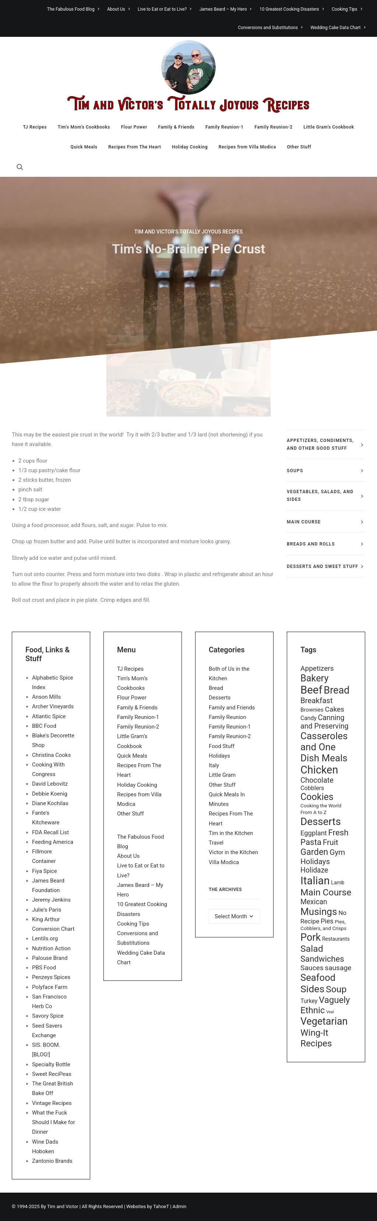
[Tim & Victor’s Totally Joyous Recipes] (188, 77)
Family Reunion (227, 717)
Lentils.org (45, 938)
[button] (20, 167)
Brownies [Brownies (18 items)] (312, 709)
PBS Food (44, 967)
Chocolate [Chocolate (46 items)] (317, 780)
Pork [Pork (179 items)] (310, 937)
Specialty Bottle (51, 1064)
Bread (216, 688)
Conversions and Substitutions (270, 27)
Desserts (219, 697)
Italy (214, 765)
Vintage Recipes (51, 1103)
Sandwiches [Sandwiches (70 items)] (322, 959)
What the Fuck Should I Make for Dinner (53, 1122)
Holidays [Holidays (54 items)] (315, 861)
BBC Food (44, 726)
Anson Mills (46, 697)
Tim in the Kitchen (231, 833)
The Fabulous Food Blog (73, 9)
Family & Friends (176, 127)
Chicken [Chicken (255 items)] (319, 770)
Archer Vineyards (53, 706)
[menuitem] (74, 9)
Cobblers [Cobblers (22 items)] (312, 788)
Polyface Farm (49, 987)
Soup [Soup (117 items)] (336, 989)
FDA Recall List (50, 832)
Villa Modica (224, 862)
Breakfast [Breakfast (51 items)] (316, 700)
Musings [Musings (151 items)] (318, 911)
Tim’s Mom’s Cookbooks (84, 127)
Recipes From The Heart (134, 147)
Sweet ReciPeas (51, 1074)
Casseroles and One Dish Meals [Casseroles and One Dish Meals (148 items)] (324, 747)
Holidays (219, 755)
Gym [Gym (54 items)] (337, 852)
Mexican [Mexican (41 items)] (313, 902)
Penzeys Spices (51, 977)
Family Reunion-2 (273, 127)
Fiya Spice (44, 871)
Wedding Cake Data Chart (337, 27)
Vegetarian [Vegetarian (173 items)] (324, 1021)
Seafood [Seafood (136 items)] (317, 977)
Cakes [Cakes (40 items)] (334, 709)
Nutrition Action (51, 948)
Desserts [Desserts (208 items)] (320, 821)
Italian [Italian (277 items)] (315, 880)
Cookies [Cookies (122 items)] (317, 797)
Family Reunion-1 (224, 127)
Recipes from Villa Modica (247, 147)
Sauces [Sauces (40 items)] (312, 968)
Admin (180, 1206)
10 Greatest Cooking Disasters (292, 9)
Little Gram (222, 775)
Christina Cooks (51, 755)
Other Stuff (299, 147)
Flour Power (134, 127)
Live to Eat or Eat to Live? (164, 9)
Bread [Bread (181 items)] (336, 690)
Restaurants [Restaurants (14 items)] (336, 939)
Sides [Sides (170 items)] (312, 989)
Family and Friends (232, 707)
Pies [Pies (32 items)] (327, 921)
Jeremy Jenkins (51, 900)
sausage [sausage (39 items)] (338, 968)
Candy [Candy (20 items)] (308, 718)
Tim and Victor (62, 1206)
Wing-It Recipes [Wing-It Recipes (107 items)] (316, 1038)
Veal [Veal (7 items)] (330, 1012)
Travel (216, 842)
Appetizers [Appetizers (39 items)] (317, 668)
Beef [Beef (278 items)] (311, 690)
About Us (118, 9)
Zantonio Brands (52, 1161)
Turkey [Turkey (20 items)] (308, 1000)
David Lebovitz (50, 783)
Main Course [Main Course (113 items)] (325, 892)
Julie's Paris (46, 909)
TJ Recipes (35, 127)
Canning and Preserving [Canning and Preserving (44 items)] (324, 721)
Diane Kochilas (50, 803)
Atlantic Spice (49, 716)
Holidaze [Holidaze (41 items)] (314, 870)
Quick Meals (84, 147)
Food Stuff (222, 746)
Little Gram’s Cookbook (328, 127)
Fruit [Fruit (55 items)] (330, 842)
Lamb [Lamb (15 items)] (337, 882)
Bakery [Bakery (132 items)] (314, 678)
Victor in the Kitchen (233, 852)
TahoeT (161, 1206)
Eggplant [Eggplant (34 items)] (313, 833)
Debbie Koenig (49, 793)
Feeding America (52, 842)
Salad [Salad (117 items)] (311, 948)
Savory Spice (47, 1016)
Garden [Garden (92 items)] (314, 852)
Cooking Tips (347, 9)
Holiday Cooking (190, 147)
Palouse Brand (49, 958)
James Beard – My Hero (225, 9)
